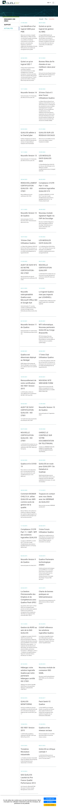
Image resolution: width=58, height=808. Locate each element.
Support (7, 25)
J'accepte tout (50, 798)
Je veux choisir (49, 805)
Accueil (41, 19)
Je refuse (50, 802)
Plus (46, 19)
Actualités (51, 19)
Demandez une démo (9, 20)
